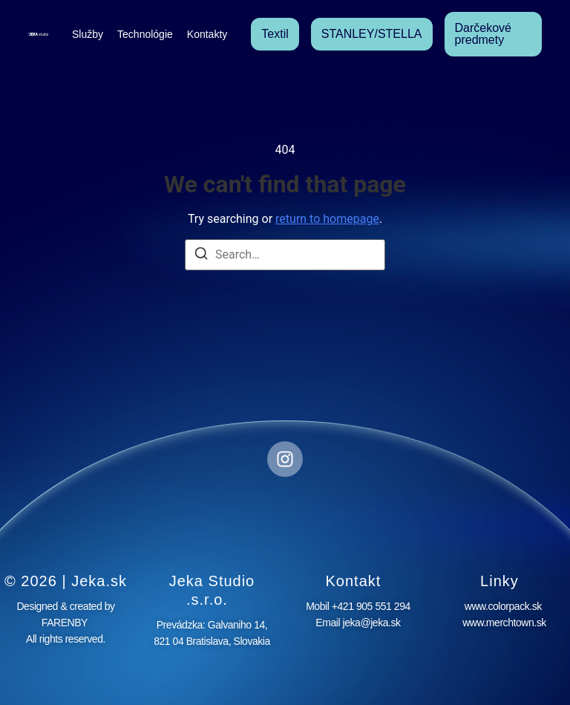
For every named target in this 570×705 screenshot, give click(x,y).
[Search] (201, 256)
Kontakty (207, 34)
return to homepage (327, 219)
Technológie (145, 34)
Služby (87, 34)
